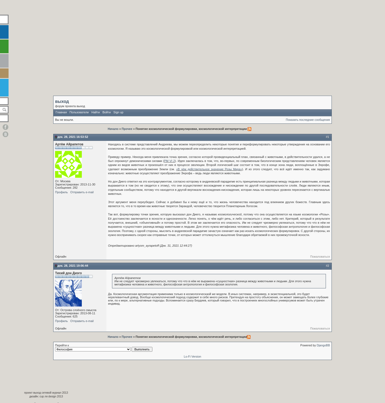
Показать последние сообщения (308, 119)
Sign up (118, 112)
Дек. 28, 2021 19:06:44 (72, 265)
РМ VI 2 (169, 160)
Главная (61, 112)
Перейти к (103, 348)
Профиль (61, 192)
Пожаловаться (320, 256)
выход (62, 101)
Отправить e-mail (82, 192)
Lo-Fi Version (192, 356)
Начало (113, 128)
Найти (95, 112)
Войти (106, 112)
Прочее (127, 128)
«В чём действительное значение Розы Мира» (209, 169)
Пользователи (79, 112)
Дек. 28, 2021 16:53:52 (72, 136)
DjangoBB (323, 345)
